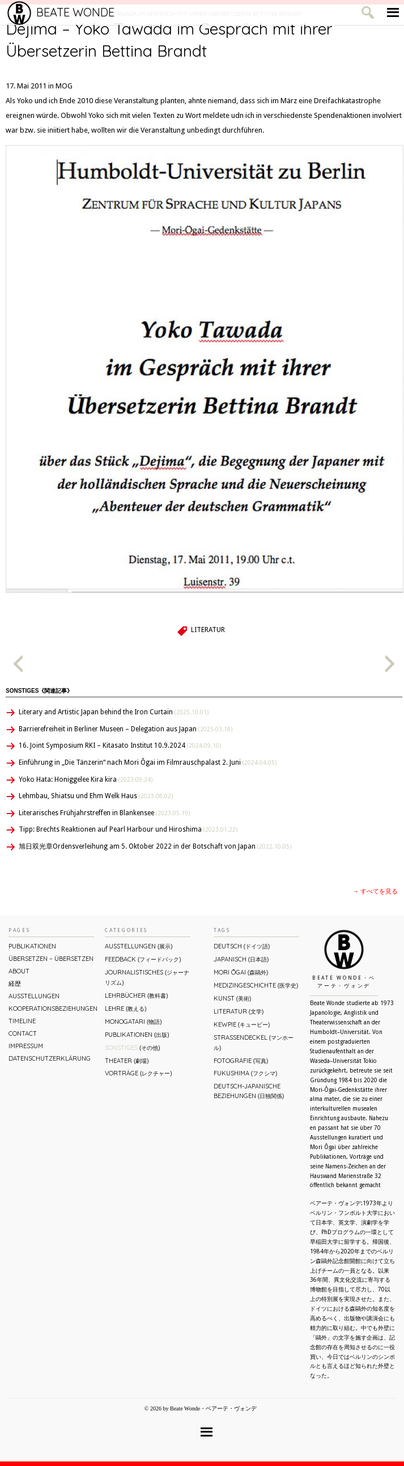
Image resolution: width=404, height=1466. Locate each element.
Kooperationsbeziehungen (51, 1008)
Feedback (143, 959)
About (18, 971)
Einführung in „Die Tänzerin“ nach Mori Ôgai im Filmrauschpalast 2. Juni (148, 762)
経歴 (14, 984)
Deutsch (242, 946)
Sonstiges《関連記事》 (39, 691)
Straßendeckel (254, 1042)
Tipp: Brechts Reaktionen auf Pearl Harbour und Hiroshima (128, 829)
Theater (126, 1061)
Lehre (125, 1008)
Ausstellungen (33, 996)
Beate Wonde (60, 12)
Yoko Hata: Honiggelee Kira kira (85, 779)
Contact (22, 1033)
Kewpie (242, 1024)
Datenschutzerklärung (49, 1058)
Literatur (208, 630)
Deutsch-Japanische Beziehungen (249, 1091)
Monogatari (133, 1022)
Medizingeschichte (256, 985)
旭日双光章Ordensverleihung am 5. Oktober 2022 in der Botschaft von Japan (155, 846)
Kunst (232, 998)
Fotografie (241, 1061)
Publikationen (32, 946)
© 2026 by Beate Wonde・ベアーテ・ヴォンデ (200, 1408)
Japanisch (241, 959)
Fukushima (245, 1073)
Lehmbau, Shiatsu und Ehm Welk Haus (96, 796)
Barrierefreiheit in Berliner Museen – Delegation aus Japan (125, 729)
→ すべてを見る (375, 891)
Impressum (25, 1046)
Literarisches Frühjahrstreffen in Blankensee (104, 813)
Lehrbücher (136, 995)
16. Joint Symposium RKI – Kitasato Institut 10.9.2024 (120, 745)
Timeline (22, 1021)
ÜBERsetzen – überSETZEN (50, 959)
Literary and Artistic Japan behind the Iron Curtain (114, 712)
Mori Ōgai (241, 972)
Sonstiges (132, 1048)
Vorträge (138, 1073)
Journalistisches (147, 977)
